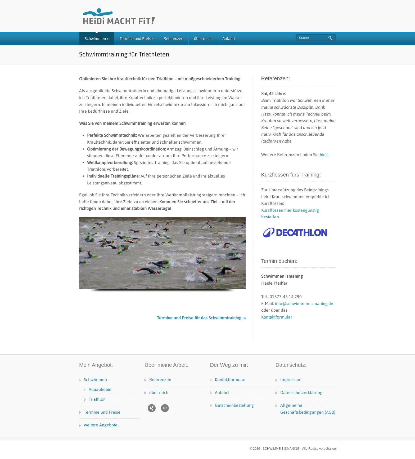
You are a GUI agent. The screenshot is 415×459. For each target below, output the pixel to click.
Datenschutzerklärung (301, 392)
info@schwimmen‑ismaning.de (304, 303)
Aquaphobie (100, 389)
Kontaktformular (276, 317)
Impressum (290, 379)
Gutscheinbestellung (234, 405)
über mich (202, 38)
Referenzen (173, 38)
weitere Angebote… (102, 424)
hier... (324, 154)
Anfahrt (228, 38)
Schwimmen (97, 38)
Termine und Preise (136, 38)
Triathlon (97, 399)
